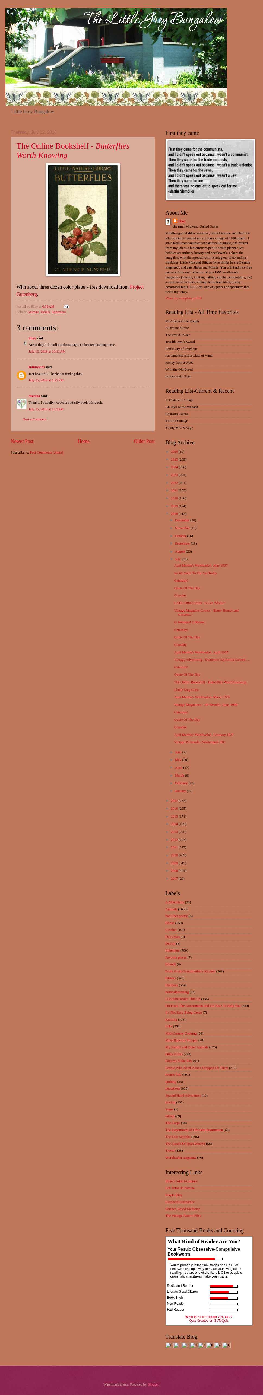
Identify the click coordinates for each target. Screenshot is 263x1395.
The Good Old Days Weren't (185, 1144)
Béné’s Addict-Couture (182, 1181)
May (178, 760)
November (183, 528)
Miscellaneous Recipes (182, 1040)
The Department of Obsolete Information (194, 1130)
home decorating (177, 992)
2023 (175, 475)
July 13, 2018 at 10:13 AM (47, 351)
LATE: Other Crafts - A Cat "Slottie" (200, 603)
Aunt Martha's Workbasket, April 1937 (201, 652)
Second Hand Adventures (183, 1095)
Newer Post (22, 441)
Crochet (171, 930)
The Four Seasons (178, 1137)
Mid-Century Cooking (181, 1033)
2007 (175, 878)
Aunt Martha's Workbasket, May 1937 (201, 565)
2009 (175, 863)
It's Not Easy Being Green (184, 1012)
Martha (34, 396)
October (181, 536)
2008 (175, 871)
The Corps (173, 1123)
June (178, 752)
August (180, 551)
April (179, 768)
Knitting (171, 1019)
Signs (169, 1109)
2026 (175, 452)
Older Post (144, 441)
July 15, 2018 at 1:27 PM (46, 380)
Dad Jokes (173, 937)
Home (84, 441)
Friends (171, 964)
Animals (33, 312)
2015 (175, 816)
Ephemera (59, 312)
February (182, 783)
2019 (175, 506)
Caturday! (181, 580)
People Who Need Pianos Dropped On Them (197, 1068)
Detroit (170, 944)
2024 (175, 467)
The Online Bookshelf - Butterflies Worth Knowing (210, 682)
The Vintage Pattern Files (183, 1216)
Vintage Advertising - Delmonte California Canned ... (211, 660)
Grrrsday (180, 595)
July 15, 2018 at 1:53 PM (46, 409)
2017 (175, 801)
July (178, 559)
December (182, 520)
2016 (175, 808)
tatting (170, 1116)
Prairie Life (174, 1075)
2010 (175, 855)
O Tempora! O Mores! (189, 622)
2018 (175, 514)
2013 (175, 832)
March (180, 775)
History (171, 978)
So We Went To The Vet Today (195, 573)
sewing (170, 1102)
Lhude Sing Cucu (186, 690)
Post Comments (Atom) (46, 452)
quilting (171, 1082)
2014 (175, 824)
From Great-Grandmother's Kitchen (191, 971)
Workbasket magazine (181, 1158)
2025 (175, 459)
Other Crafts (174, 1054)
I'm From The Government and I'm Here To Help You (203, 1006)
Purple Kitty (174, 1195)
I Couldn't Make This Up (183, 999)
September (183, 543)
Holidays (172, 985)
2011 (175, 847)
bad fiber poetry (177, 916)
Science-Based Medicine (183, 1209)
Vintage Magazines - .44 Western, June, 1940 (205, 705)
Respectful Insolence (180, 1202)
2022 (175, 483)
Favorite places (176, 957)
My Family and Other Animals (187, 1047)
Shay (32, 338)
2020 (175, 498)
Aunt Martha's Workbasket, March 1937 (202, 697)
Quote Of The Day (187, 588)
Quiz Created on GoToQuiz (208, 1321)
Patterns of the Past (179, 1061)
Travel (170, 1151)
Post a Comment (34, 419)
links (169, 1026)
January (181, 791)
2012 (175, 840)
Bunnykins (37, 367)
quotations (173, 1088)
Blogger (153, 1384)
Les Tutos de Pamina (180, 1188)
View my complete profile (184, 298)
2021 (175, 490)
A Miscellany (175, 902)
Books (45, 312)
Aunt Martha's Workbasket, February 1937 (204, 735)
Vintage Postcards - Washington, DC (200, 742)
